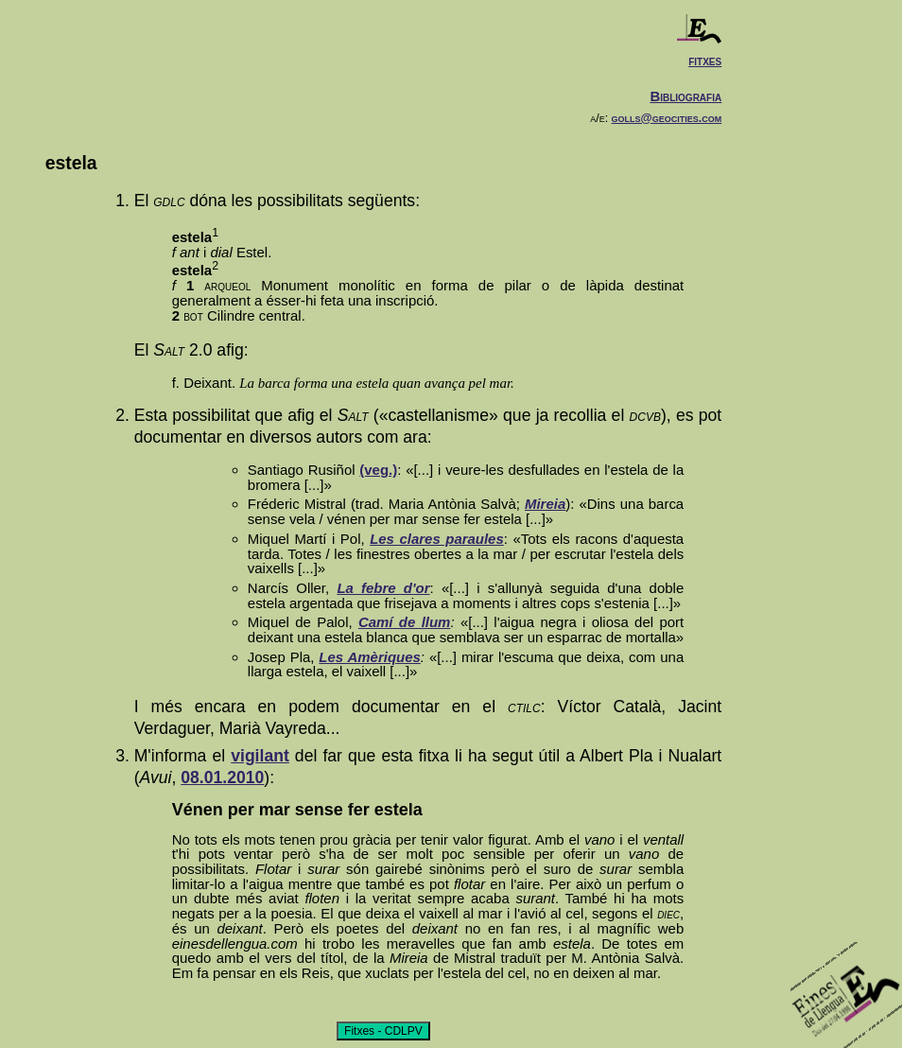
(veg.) (378, 470)
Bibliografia (685, 96)
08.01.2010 (222, 777)
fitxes (704, 60)
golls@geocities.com (667, 118)
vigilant (260, 755)
